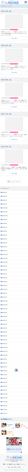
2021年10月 (5, 401)
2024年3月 (4, 289)
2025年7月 (4, 227)
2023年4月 (4, 332)
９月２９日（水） (6, 45)
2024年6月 (4, 277)
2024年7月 (4, 273)
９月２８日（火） (6, 80)
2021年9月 (4, 405)
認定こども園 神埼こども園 (14, 467)
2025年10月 (5, 215)
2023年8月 (4, 316)
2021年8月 (4, 409)
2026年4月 (4, 192)
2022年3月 (4, 382)
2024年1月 (4, 297)
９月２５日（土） (6, 146)
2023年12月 (5, 301)
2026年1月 (4, 204)
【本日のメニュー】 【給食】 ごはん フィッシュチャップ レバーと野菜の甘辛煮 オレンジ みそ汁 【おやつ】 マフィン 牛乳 (14, 68)
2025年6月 (4, 231)
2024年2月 (4, 293)
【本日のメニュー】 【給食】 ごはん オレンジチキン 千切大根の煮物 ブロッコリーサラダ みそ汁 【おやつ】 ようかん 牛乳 (14, 33)
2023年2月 (4, 339)
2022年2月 (4, 386)
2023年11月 (5, 304)
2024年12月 (5, 254)
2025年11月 (5, 211)
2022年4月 (4, 378)
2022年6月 (4, 370)
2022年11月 (5, 351)
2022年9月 (4, 359)
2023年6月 (4, 324)
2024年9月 (4, 266)
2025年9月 (4, 219)
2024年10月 (5, 262)
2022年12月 (5, 347)
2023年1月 (4, 343)
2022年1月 (4, 390)
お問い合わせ (14, 464)
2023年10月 (5, 308)
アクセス (6, 464)
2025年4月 (4, 239)
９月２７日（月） (6, 114)
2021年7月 (4, 413)
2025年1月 (4, 250)
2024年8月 (4, 270)
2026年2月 (4, 200)
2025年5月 (4, 235)
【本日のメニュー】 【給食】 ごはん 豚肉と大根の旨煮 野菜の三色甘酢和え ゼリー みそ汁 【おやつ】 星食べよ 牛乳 (14, 169)
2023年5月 (4, 328)
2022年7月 (4, 366)
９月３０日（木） (6, 11)
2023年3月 (4, 335)
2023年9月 (4, 312)
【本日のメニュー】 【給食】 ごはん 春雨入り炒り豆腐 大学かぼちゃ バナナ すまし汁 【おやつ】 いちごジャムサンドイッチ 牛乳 (14, 102)
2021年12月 (5, 394)
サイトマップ (22, 464)
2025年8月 (4, 223)
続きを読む (14, 38)
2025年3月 (4, 242)
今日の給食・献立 (14, 29)
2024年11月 (5, 258)
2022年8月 (4, 363)
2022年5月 (4, 374)
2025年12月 (5, 208)
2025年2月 (4, 246)
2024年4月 (4, 285)
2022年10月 (5, 355)
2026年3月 (4, 196)
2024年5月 (4, 281)
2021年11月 (5, 397)
